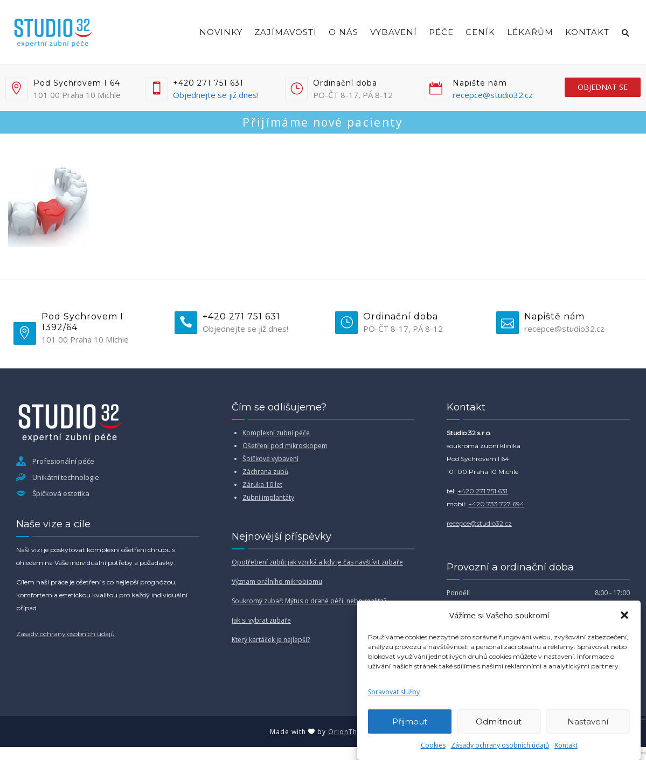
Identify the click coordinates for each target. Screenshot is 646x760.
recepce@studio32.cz (493, 94)
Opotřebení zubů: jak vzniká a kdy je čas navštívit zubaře (317, 562)
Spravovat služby (394, 691)
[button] (624, 615)
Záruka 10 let (262, 484)
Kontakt (566, 745)
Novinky (220, 32)
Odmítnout (499, 721)
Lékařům (530, 32)
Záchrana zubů (265, 471)
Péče (441, 32)
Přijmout (409, 721)
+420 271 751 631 (482, 491)
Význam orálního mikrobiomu (277, 581)
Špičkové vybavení (270, 458)
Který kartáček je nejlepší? (271, 639)
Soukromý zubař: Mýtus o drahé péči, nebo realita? (309, 600)
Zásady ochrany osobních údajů (500, 745)
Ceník (480, 32)
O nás (343, 32)
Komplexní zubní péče (276, 432)
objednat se (603, 87)
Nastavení (587, 721)
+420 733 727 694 (496, 504)
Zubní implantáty (268, 497)
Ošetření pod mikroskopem (285, 445)
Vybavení (393, 32)
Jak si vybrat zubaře (261, 620)
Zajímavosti (285, 32)
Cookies (433, 745)
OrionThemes (352, 731)
